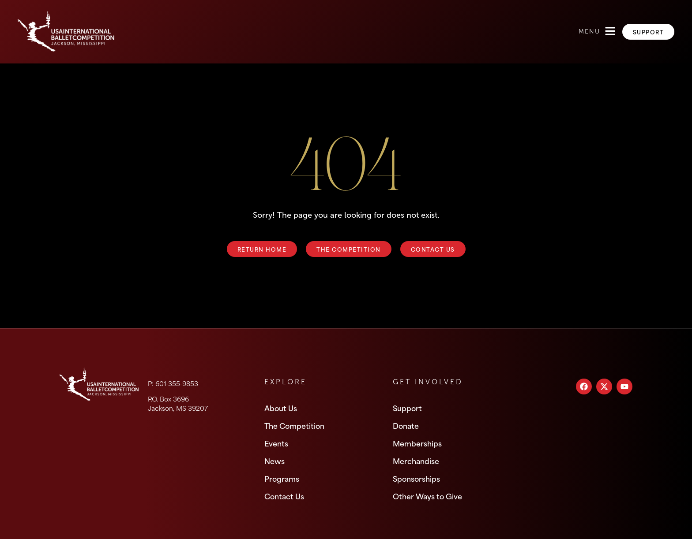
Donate (406, 425)
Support (407, 407)
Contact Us (284, 495)
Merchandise (416, 460)
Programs (281, 478)
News (274, 460)
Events (276, 443)
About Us (280, 407)
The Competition (294, 425)
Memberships (417, 443)
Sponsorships (416, 478)
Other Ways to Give (427, 495)
